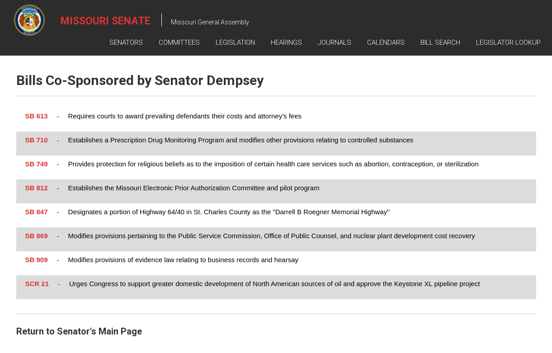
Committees (179, 42)
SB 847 (36, 212)
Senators (126, 42)
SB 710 (36, 140)
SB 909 (36, 260)
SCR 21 (37, 283)
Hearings (286, 42)
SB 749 (36, 164)
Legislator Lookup (508, 42)
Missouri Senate (106, 21)
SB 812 (36, 188)
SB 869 (36, 236)
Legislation (235, 42)
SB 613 (36, 116)
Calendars (386, 42)
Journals (334, 42)
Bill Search (440, 42)
